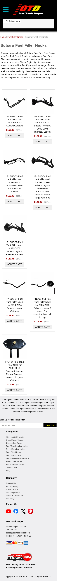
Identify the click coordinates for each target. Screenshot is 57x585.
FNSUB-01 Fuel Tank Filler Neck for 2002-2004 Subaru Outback (14, 121)
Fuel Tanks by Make (15, 437)
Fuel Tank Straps (13, 455)
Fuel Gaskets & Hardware (17, 458)
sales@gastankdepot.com (18, 533)
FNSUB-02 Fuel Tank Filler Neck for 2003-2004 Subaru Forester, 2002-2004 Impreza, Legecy (42, 124)
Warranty (10, 498)
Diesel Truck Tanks (14, 440)
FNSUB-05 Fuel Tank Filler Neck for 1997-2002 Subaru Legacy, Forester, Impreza (15, 248)
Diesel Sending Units (15, 449)
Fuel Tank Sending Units (17, 446)
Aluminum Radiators (15, 464)
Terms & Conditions (14, 495)
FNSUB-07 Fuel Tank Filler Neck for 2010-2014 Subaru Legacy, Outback (14, 305)
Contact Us (11, 483)
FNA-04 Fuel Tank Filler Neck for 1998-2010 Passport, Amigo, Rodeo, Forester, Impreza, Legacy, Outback (14, 371)
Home (3, 37)
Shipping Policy (13, 492)
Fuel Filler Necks (13, 452)
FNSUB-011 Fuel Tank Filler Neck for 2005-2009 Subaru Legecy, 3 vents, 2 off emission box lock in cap (42, 308)
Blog (8, 470)
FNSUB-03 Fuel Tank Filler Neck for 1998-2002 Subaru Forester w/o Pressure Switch (14, 184)
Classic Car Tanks (14, 443)
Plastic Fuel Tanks (14, 461)
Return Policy (12, 489)
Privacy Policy (12, 486)
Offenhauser (11, 467)
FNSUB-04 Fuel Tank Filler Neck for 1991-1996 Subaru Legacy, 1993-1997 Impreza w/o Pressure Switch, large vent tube (42, 187)
